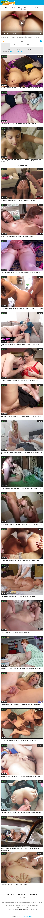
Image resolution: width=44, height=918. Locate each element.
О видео (5, 45)
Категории (22, 897)
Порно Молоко (26, 916)
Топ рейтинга (22, 894)
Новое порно (11, 894)
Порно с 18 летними (16, 51)
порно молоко (20, 909)
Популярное (33, 894)
